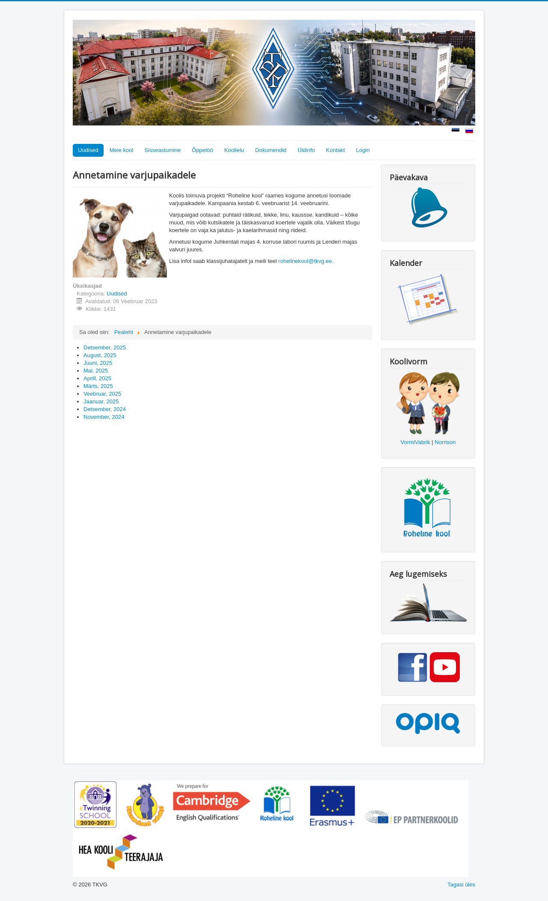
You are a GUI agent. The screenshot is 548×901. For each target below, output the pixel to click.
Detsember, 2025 (104, 347)
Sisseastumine (162, 150)
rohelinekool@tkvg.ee (305, 261)
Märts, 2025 (98, 386)
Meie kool (122, 150)
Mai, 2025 (95, 370)
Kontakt (335, 150)
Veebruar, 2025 (102, 394)
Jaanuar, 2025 (101, 401)
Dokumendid (270, 150)
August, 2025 (99, 355)
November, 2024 (103, 417)
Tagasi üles (461, 884)
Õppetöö (202, 150)
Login (363, 150)
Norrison (445, 442)
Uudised (88, 150)
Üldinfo (306, 150)
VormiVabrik (415, 442)
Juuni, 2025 (97, 363)
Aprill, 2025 (97, 378)
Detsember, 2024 (104, 409)
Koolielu (234, 150)
